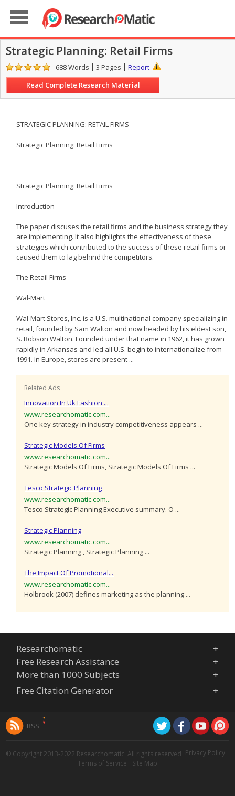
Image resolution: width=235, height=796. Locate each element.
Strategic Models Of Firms (64, 445)
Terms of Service (102, 763)
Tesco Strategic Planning (63, 487)
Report (138, 67)
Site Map (144, 763)
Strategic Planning (52, 530)
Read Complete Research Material (83, 85)
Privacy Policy (205, 752)
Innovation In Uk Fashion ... (66, 402)
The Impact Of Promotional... (68, 572)
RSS (33, 725)
